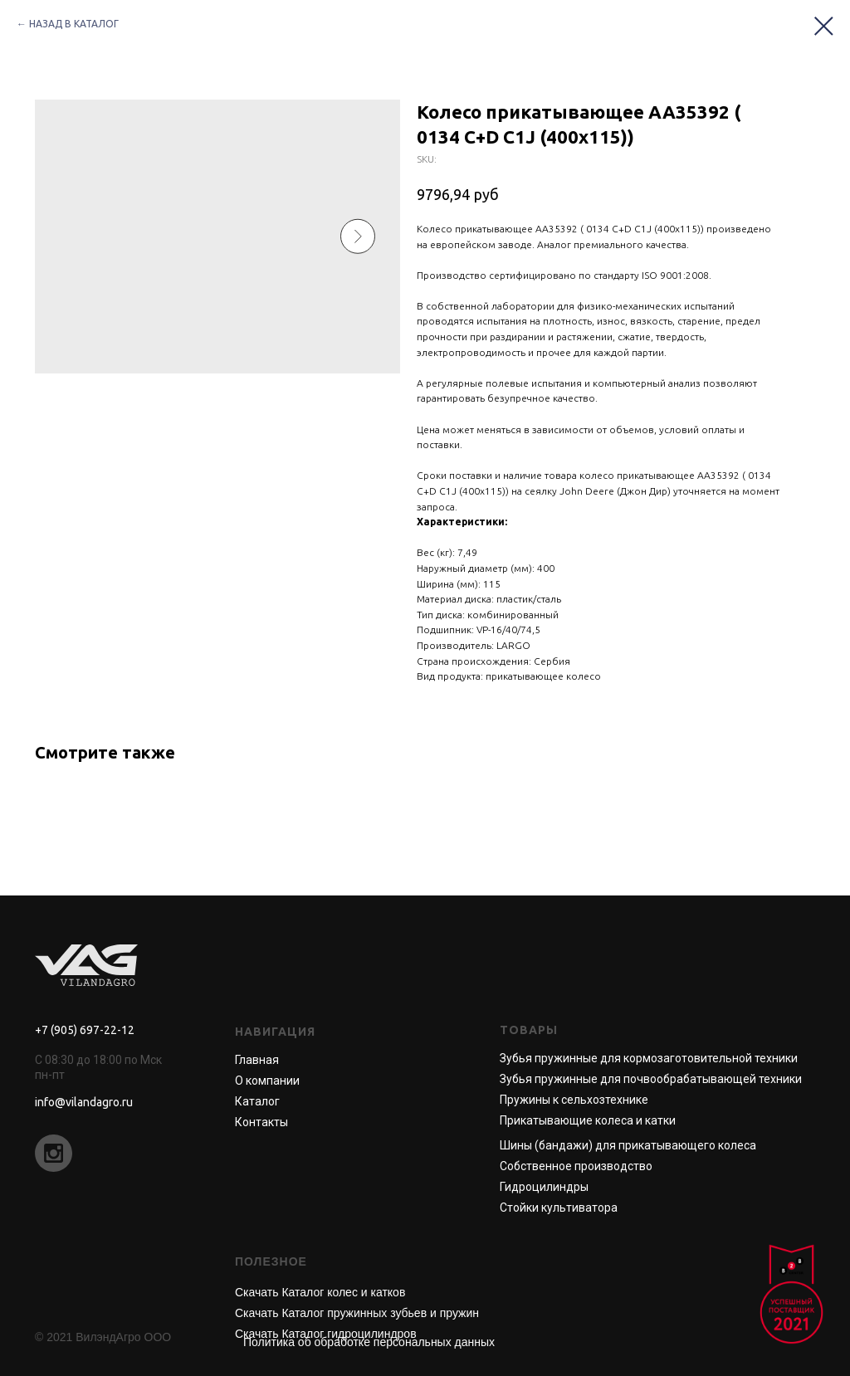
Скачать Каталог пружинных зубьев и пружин (357, 1313)
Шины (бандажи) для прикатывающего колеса (628, 1145)
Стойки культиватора (559, 1207)
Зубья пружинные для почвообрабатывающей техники (651, 1079)
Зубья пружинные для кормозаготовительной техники (649, 1058)
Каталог (257, 1101)
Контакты (261, 1122)
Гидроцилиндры (544, 1186)
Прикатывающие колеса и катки (588, 1120)
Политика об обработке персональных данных (369, 1342)
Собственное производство (576, 1166)
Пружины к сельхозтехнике (574, 1099)
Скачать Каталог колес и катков (320, 1292)
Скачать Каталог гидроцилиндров (326, 1333)
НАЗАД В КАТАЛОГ (74, 23)
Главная (257, 1059)
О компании (267, 1080)
